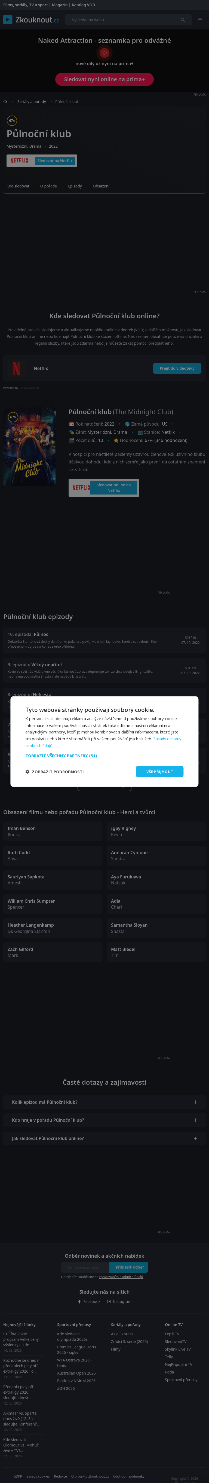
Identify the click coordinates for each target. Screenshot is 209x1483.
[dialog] (104, 741)
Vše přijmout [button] (159, 771)
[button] (104, 755)
